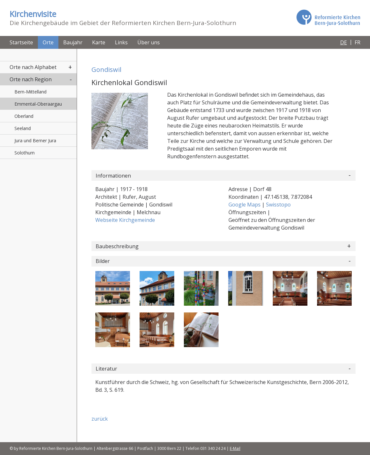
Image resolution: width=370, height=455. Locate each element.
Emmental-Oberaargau (38, 104)
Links (121, 42)
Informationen (113, 175)
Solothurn (24, 153)
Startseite (21, 42)
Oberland (23, 116)
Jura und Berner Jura (35, 140)
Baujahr (72, 42)
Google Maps (245, 204)
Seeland (22, 128)
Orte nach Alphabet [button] (33, 67)
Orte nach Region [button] (31, 79)
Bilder (103, 261)
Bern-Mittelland (30, 92)
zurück (99, 418)
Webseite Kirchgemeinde (125, 219)
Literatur (106, 368)
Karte (98, 42)
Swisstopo (278, 204)
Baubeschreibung (117, 246)
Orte (48, 42)
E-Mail (235, 448)
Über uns (148, 42)
